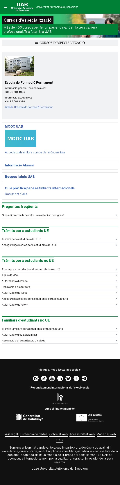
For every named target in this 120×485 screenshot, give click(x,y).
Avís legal (12, 434)
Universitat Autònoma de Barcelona (57, 7)
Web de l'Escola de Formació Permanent (29, 107)
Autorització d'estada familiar (59, 334)
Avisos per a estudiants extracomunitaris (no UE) (59, 269)
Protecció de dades (33, 434)
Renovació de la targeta (59, 287)
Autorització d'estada (59, 281)
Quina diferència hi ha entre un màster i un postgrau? (59, 215)
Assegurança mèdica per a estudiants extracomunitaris (59, 298)
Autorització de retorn (59, 304)
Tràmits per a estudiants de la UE (59, 239)
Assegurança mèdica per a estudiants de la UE (59, 245)
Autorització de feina (59, 292)
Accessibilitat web (82, 434)
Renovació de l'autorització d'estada (59, 340)
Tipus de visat (59, 275)
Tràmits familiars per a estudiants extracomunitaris (59, 328)
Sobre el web (58, 434)
